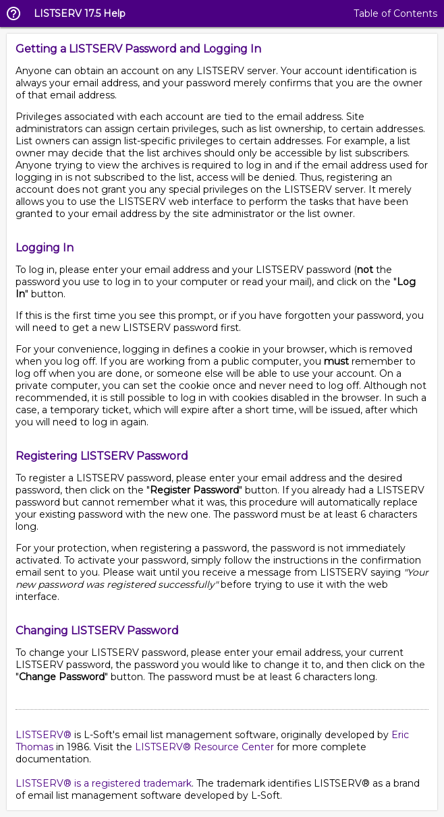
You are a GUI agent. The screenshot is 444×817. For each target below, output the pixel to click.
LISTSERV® (44, 735)
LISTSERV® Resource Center (204, 747)
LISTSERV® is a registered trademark (104, 783)
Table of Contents (395, 13)
